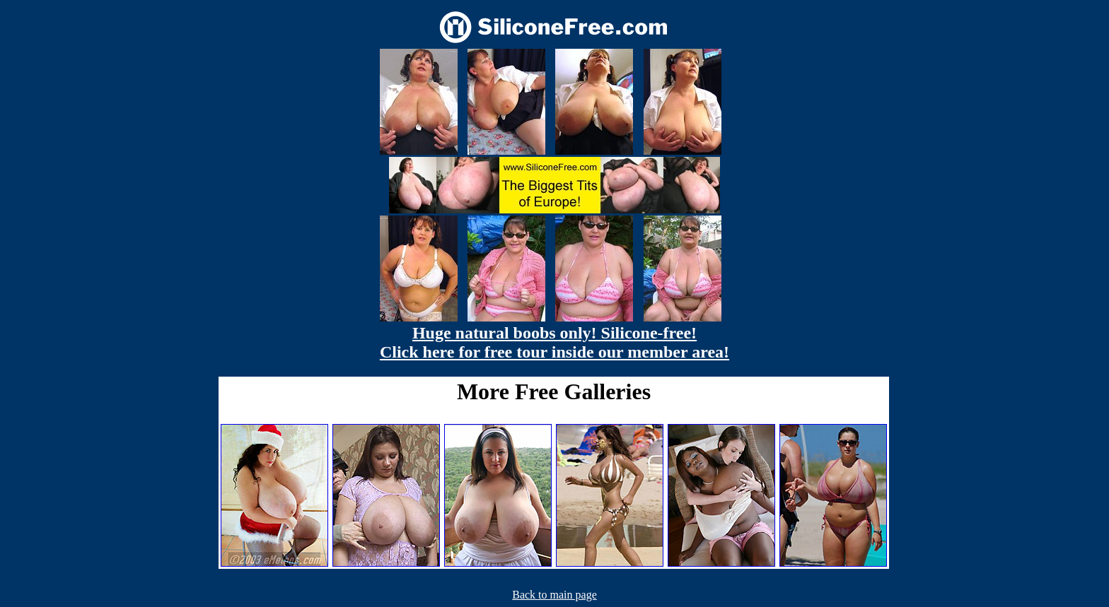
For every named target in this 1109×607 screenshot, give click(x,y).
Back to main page (554, 595)
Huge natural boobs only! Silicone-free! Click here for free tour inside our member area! (554, 342)
